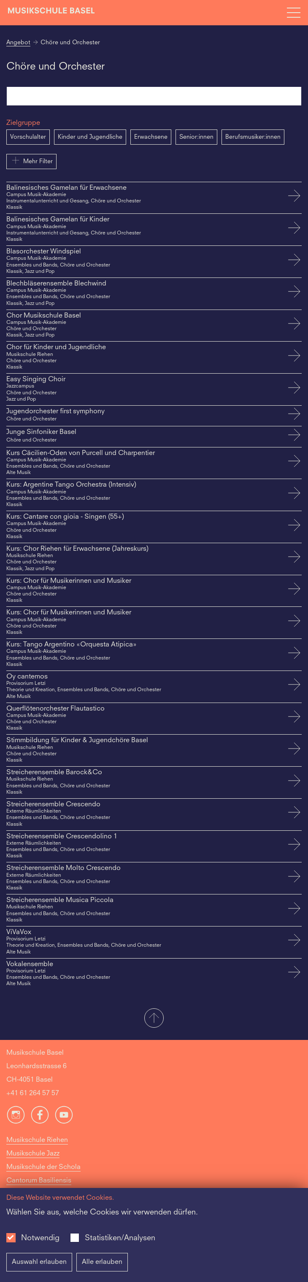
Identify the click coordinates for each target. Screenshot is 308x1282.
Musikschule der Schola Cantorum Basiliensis (43, 1174)
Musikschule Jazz (32, 1153)
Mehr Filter (31, 160)
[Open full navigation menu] (293, 12)
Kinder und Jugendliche (90, 137)
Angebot (18, 43)
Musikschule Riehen (37, 1140)
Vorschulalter (28, 137)
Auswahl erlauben (39, 1262)
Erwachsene (151, 137)
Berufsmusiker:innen (253, 137)
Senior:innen (196, 137)
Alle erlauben (102, 1262)
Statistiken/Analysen (120, 1238)
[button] (154, 1018)
